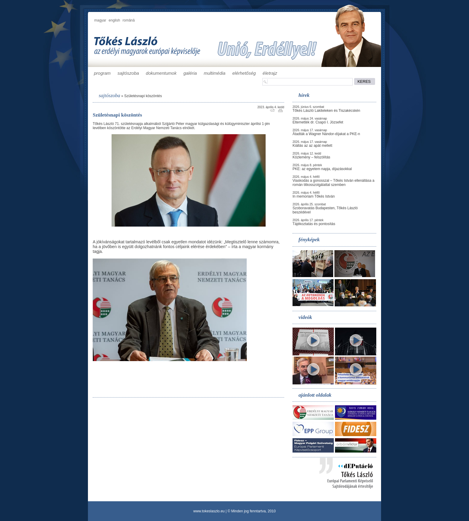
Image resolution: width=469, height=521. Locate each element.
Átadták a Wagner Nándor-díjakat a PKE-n (326, 134)
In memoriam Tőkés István (314, 196)
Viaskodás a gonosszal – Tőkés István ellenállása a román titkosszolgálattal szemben (333, 182)
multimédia (215, 73)
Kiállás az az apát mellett (312, 145)
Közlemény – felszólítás (311, 157)
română (129, 20)
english (114, 20)
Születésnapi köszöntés (143, 96)
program (102, 73)
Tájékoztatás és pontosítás (314, 224)
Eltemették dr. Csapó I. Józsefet (318, 122)
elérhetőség (244, 73)
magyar (100, 20)
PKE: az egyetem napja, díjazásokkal (322, 169)
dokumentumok (161, 73)
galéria (190, 73)
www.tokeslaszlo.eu (209, 511)
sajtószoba (128, 73)
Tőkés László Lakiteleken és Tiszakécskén (326, 111)
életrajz (270, 73)
